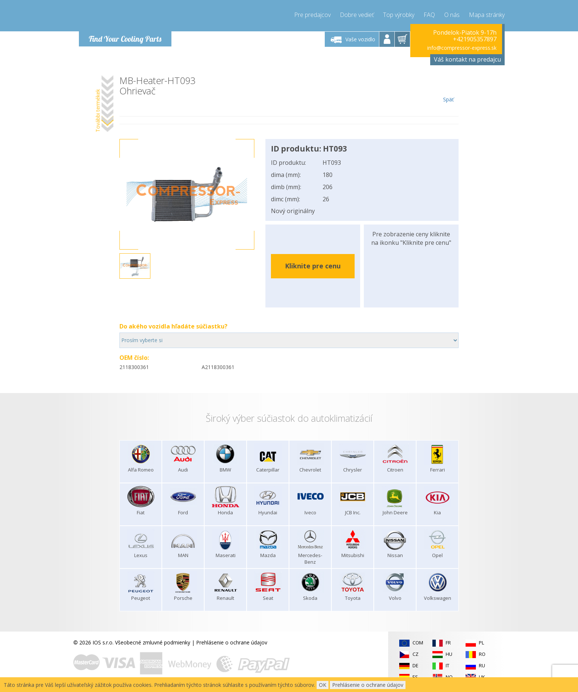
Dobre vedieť (357, 14)
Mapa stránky (487, 14)
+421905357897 (475, 39)
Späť (448, 89)
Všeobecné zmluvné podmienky (152, 642)
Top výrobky (398, 14)
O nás (452, 14)
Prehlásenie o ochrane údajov (231, 642)
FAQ (429, 14)
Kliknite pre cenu (313, 265)
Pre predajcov (312, 14)
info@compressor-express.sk (462, 47)
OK (322, 684)
